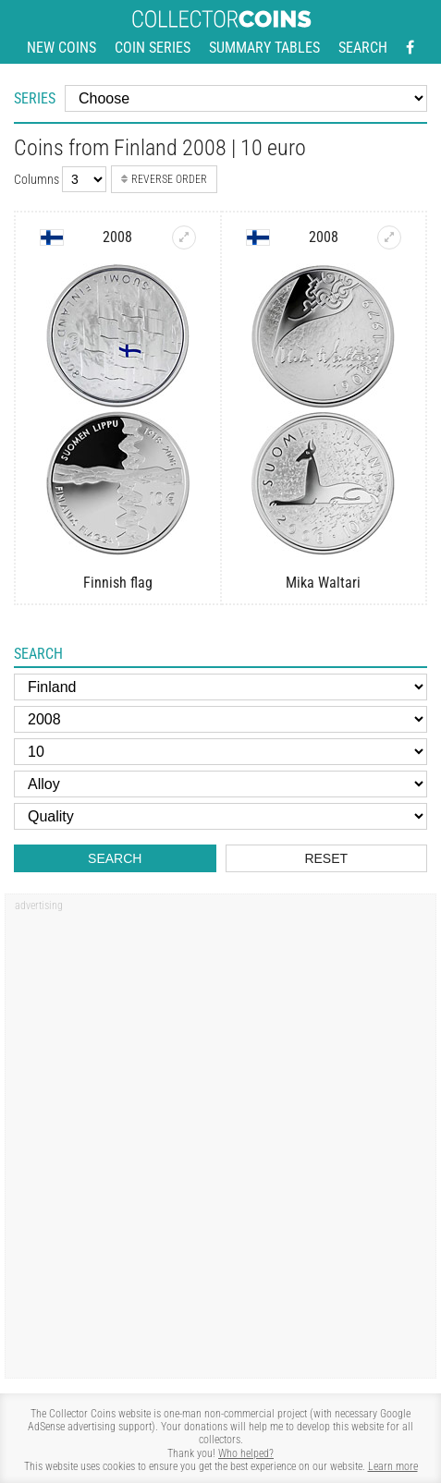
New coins (61, 47)
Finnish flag (118, 582)
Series (34, 98)
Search (362, 47)
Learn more (393, 1466)
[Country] (220, 687)
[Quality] (220, 816)
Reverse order (164, 179)
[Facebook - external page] (410, 48)
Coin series (152, 47)
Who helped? (246, 1453)
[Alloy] (220, 784)
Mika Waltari (323, 582)
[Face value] (220, 751)
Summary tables (264, 47)
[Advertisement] (220, 1142)
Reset (326, 858)
